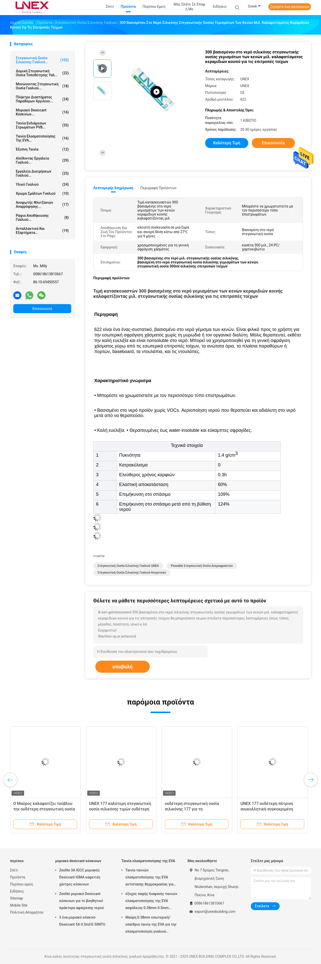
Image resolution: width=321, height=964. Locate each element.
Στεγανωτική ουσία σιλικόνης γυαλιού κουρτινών (132, 572)
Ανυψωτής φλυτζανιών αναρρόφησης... (42, 204)
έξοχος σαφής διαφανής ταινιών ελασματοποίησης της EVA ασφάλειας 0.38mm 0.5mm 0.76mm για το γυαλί (151, 901)
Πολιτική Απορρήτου (26, 912)
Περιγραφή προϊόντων (158, 188)
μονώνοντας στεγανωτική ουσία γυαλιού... (42, 86)
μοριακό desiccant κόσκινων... (42, 112)
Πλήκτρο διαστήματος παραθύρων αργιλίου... (42, 99)
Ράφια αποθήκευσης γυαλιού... (42, 218)
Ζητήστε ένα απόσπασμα (289, 7)
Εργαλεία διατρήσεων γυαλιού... (42, 173)
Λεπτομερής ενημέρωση (113, 188)
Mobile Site (19, 905)
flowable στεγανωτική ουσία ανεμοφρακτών (202, 566)
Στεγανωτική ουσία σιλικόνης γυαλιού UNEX (128, 566)
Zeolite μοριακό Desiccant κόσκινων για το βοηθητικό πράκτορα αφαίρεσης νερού (81, 901)
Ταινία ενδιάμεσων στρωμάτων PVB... (42, 125)
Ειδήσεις (17, 891)
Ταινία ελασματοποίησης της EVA (148, 861)
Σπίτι (14, 870)
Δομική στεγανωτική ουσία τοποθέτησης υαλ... (42, 73)
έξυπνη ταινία (42, 149)
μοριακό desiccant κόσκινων (78, 861)
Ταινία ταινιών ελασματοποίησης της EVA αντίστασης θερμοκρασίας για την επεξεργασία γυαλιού (149, 878)
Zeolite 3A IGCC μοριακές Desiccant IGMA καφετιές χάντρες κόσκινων (80, 877)
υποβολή (122, 667)
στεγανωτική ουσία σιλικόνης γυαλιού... (42, 60)
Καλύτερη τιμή (226, 143)
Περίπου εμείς (21, 884)
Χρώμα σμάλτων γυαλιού (42, 193)
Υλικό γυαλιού (42, 184)
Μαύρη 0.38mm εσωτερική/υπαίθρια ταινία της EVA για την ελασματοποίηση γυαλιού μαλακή (151, 925)
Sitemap (16, 898)
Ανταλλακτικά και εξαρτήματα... (42, 231)
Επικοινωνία (42, 309)
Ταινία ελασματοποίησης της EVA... (42, 138)
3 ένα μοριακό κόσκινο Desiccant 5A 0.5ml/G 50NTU (82, 920)
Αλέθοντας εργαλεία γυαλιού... (42, 160)
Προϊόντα (17, 877)
